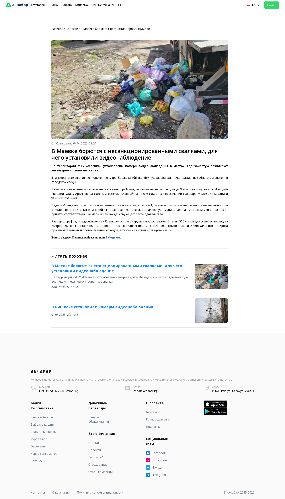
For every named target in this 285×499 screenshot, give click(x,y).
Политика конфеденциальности (100, 492)
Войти (271, 5)
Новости (72, 29)
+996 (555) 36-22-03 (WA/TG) (58, 391)
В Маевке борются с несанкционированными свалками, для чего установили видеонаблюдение (150, 29)
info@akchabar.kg (145, 391)
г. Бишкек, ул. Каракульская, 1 (233, 391)
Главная (57, 29)
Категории (39, 5)
